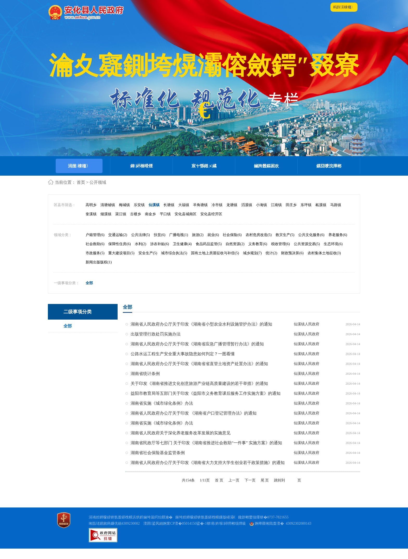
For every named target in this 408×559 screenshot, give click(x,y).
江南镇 (276, 205)
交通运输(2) (117, 235)
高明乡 (91, 205)
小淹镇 (261, 205)
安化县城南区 (185, 214)
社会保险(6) (232, 235)
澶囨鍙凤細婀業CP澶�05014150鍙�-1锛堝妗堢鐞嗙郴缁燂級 (194, 523)
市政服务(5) (95, 253)
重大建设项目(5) (121, 253)
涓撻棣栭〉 (79, 166)
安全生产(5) (147, 253)
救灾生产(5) (285, 235)
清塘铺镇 (107, 205)
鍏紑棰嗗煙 (141, 166)
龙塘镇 (231, 205)
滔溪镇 (246, 205)
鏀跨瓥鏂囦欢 (266, 166)
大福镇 (183, 205)
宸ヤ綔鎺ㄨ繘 (204, 166)
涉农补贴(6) (159, 244)
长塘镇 (168, 205)
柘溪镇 (320, 205)
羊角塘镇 (200, 205)
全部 (89, 283)
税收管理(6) (280, 244)
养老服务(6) (337, 235)
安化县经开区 (211, 214)
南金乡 (150, 214)
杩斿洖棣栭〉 (344, 7)
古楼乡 (135, 214)
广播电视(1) (178, 235)
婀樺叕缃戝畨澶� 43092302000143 (280, 523)
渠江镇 (120, 214)
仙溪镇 (154, 205)
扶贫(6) (159, 235)
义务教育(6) (257, 244)
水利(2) (140, 244)
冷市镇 (217, 205)
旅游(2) (197, 235)
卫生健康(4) (182, 244)
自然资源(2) (235, 244)
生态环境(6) (333, 244)
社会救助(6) (95, 244)
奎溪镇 (91, 214)
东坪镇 (306, 205)
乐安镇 (139, 205)
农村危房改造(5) (259, 235)
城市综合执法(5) (174, 253)
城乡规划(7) (252, 253)
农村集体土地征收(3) (324, 253)
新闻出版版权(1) (99, 262)
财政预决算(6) (292, 253)
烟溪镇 (105, 214)
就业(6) (213, 235)
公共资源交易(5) (307, 244)
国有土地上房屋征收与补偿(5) (215, 253)
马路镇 (335, 205)
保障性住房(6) (119, 244)
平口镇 (165, 214)
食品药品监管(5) (209, 244)
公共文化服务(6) (311, 235)
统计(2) (271, 253)
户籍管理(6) (95, 235)
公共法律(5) (140, 235)
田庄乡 (291, 205)
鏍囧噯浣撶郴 (328, 166)
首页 (81, 182)
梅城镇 (124, 205)
